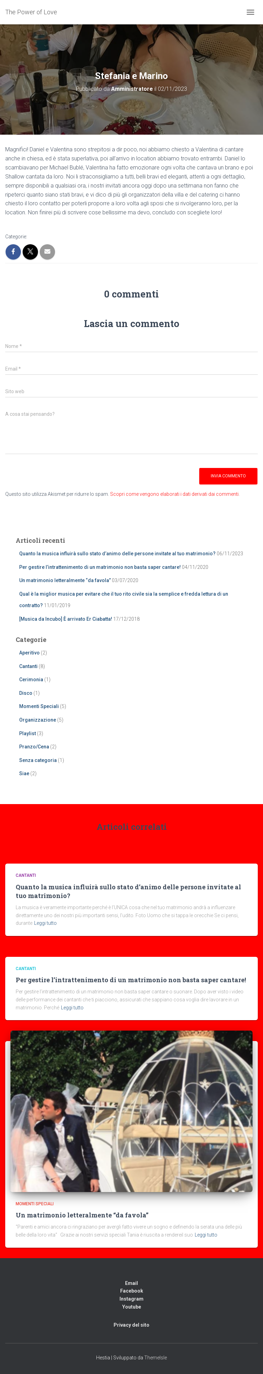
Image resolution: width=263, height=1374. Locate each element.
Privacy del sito (131, 1325)
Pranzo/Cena (34, 746)
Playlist (27, 733)
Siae (24, 773)
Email (131, 1283)
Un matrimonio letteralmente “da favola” (65, 580)
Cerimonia (31, 679)
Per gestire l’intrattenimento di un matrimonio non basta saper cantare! (100, 567)
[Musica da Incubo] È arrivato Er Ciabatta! (65, 619)
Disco (25, 693)
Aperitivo (29, 653)
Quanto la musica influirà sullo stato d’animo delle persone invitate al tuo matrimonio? (117, 553)
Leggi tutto (45, 923)
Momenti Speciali (39, 706)
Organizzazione (37, 720)
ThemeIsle (155, 1357)
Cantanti (28, 666)
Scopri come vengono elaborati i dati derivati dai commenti (174, 494)
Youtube (131, 1307)
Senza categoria (38, 760)
